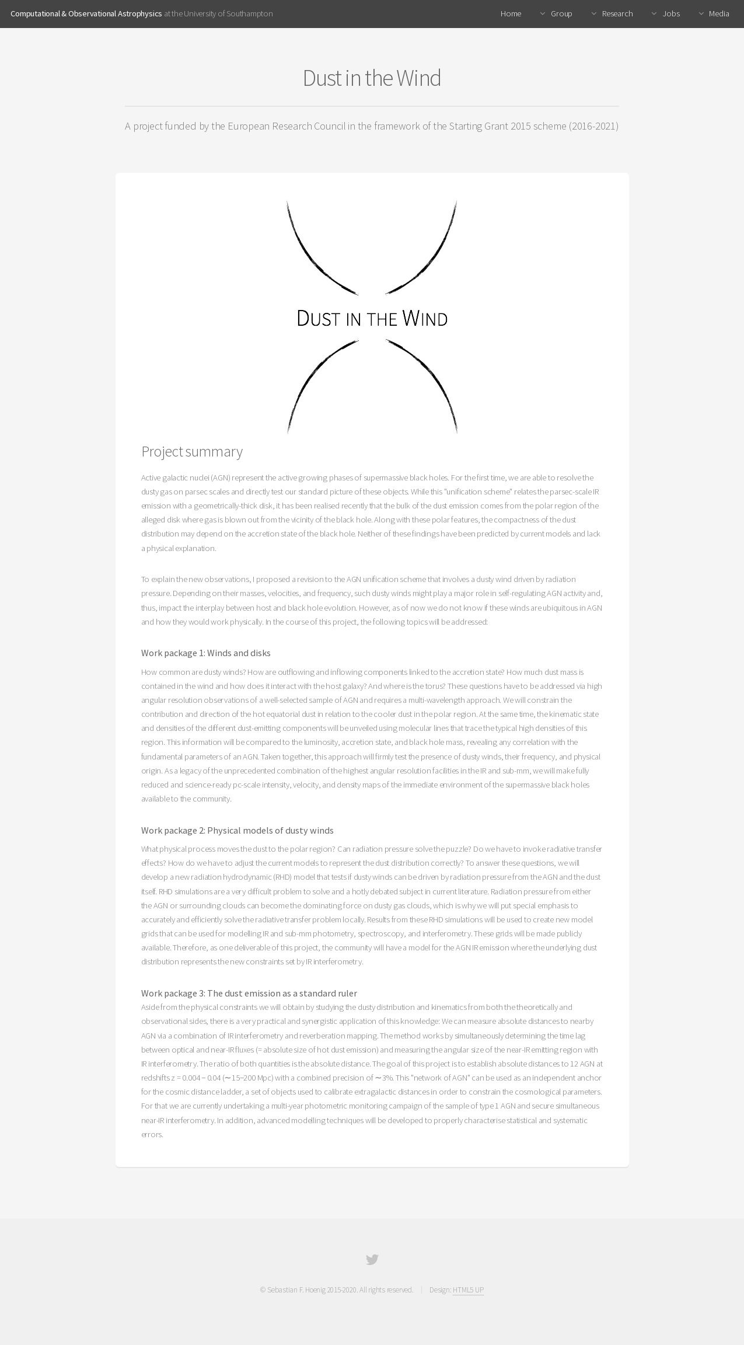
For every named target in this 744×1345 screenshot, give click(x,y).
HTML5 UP (468, 1290)
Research (616, 13)
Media (718, 13)
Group (560, 13)
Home (511, 13)
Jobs (670, 13)
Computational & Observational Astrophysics (86, 13)
